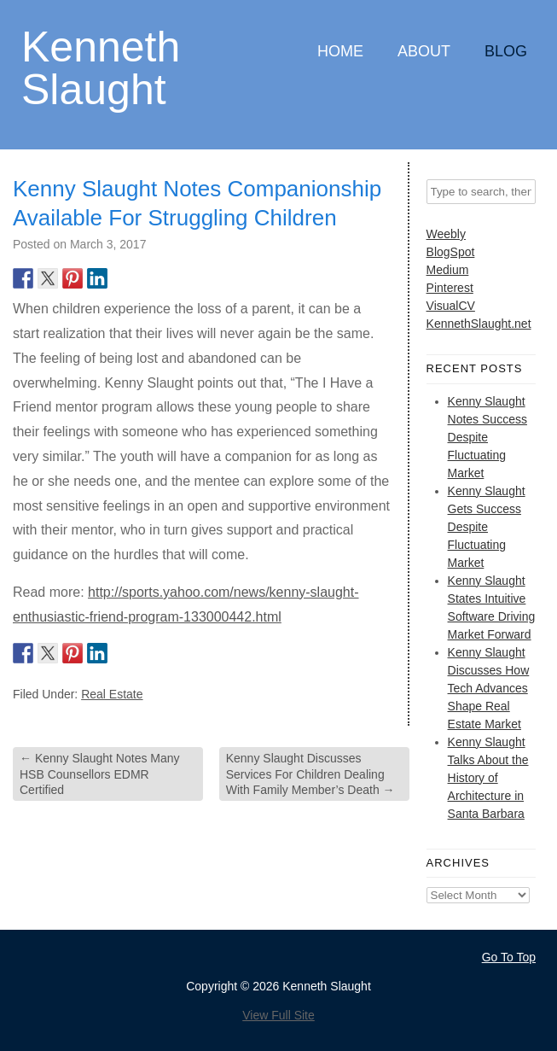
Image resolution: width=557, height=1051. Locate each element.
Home (340, 51)
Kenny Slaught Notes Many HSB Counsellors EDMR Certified (100, 773)
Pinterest (449, 288)
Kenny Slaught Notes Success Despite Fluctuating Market (487, 437)
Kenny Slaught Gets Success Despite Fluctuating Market (486, 526)
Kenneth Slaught (100, 67)
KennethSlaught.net (478, 323)
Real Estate (111, 694)
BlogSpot (450, 252)
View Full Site (278, 1015)
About (423, 51)
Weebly (446, 234)
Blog (505, 51)
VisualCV (450, 305)
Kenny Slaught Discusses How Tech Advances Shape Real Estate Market (489, 688)
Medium (447, 270)
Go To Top (509, 957)
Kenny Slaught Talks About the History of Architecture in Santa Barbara (488, 777)
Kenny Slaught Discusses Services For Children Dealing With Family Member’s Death (310, 773)
